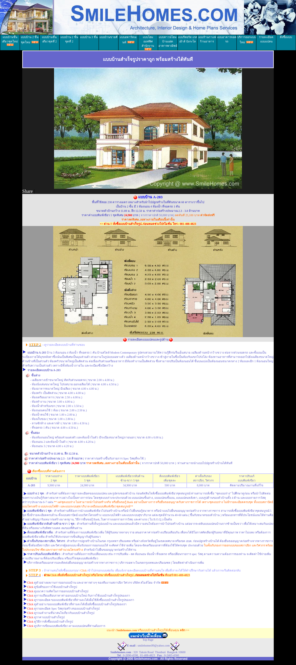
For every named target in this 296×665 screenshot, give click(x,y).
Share (27, 191)
